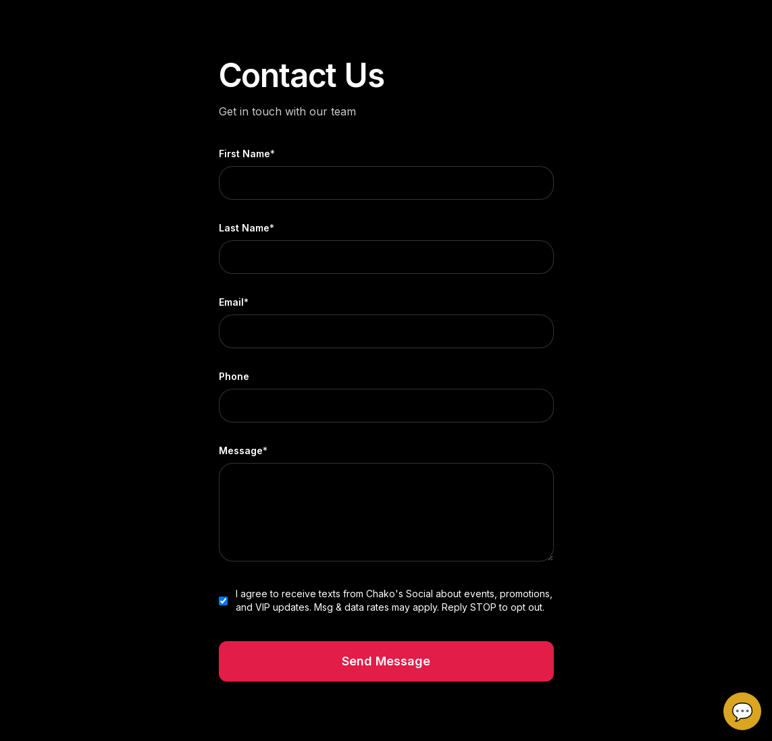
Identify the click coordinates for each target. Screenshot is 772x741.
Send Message (386, 661)
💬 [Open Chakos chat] (742, 711)
